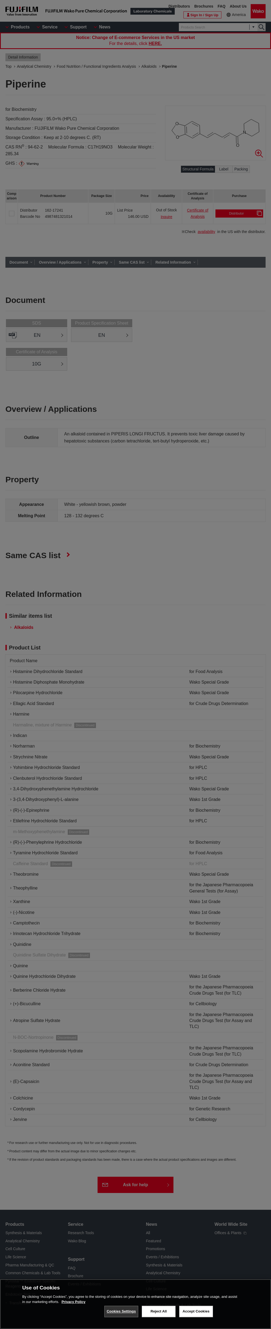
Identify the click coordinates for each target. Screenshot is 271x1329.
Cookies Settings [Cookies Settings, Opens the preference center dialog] (121, 1313)
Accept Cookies (196, 1313)
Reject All (158, 1313)
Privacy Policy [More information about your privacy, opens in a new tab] (73, 1304)
